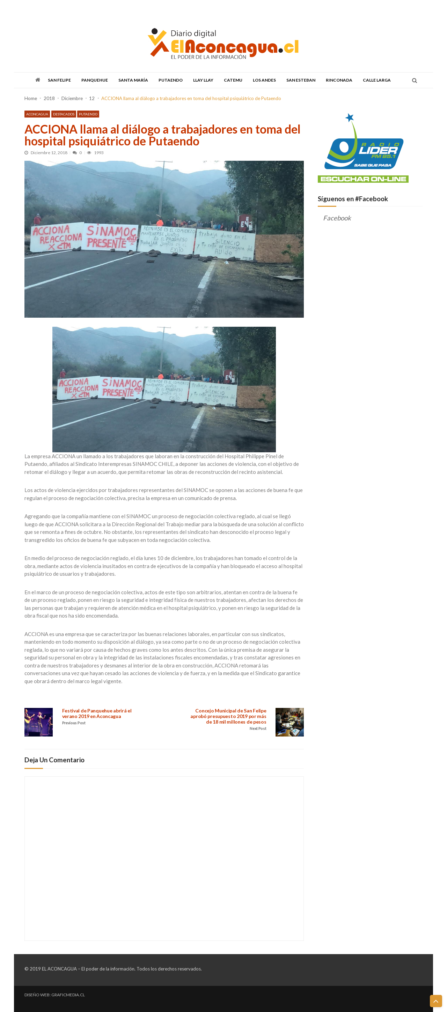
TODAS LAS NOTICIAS (65, 8)
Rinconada (339, 80)
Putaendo (171, 80)
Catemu (233, 80)
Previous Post (74, 723)
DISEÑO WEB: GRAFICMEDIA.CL (54, 994)
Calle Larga (377, 80)
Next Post (257, 729)
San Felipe (59, 80)
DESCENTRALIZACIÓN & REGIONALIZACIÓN (128, 8)
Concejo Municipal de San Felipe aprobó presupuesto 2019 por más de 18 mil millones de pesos (228, 716)
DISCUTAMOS (184, 8)
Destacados (63, 114)
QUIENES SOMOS (216, 8)
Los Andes (264, 80)
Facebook (337, 218)
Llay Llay (203, 80)
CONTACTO (246, 8)
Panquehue (94, 80)
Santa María (133, 80)
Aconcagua (37, 114)
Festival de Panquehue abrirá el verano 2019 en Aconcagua (97, 713)
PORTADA (33, 8)
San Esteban (300, 80)
